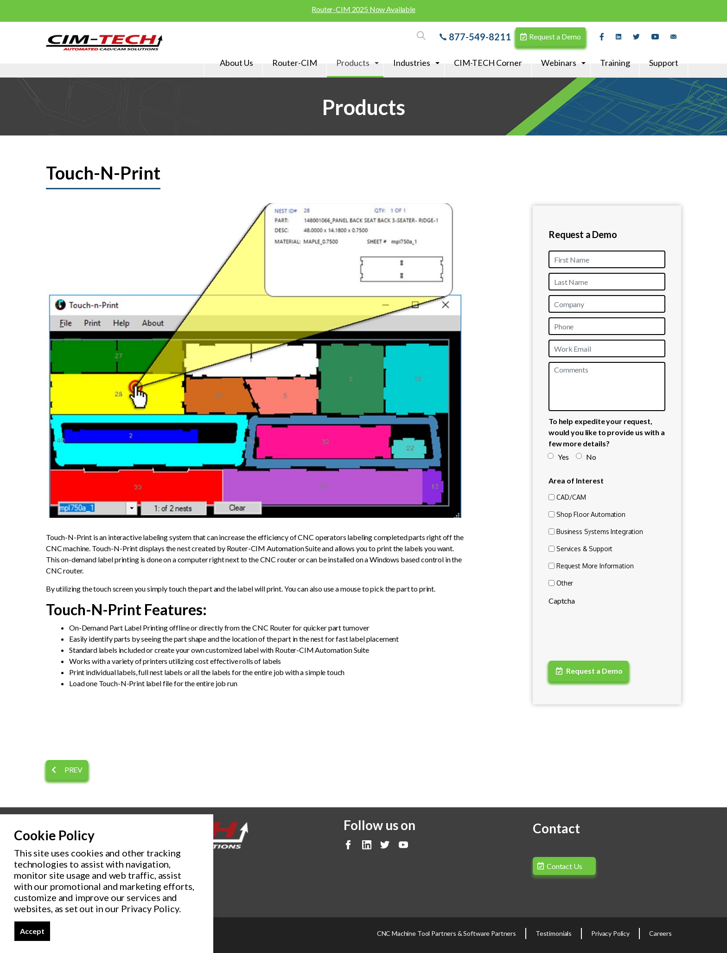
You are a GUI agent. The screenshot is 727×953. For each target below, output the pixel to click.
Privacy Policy (610, 933)
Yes (558, 456)
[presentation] (618, 628)
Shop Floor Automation (590, 514)
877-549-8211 (475, 36)
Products (353, 63)
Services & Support (584, 549)
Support (663, 63)
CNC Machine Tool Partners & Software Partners (446, 933)
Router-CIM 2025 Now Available (363, 9)
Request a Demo (550, 36)
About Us (236, 63)
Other (564, 583)
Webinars (558, 63)
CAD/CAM (571, 497)
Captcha (561, 600)
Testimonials (554, 933)
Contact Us (564, 866)
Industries (411, 63)
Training (615, 63)
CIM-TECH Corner (488, 63)
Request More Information (594, 566)
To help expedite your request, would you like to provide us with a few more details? (606, 432)
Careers (660, 933)
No (586, 456)
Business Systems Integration (599, 531)
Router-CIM (294, 63)
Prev (67, 769)
